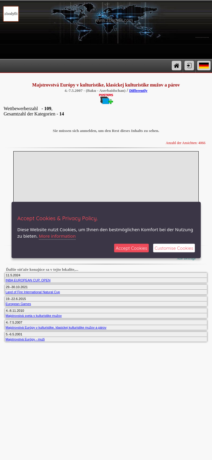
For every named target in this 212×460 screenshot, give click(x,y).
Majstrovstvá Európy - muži (25, 339)
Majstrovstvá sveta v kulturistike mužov (34, 315)
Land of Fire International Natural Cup (33, 292)
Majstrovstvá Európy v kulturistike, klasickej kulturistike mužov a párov (56, 327)
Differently (138, 90)
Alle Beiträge (186, 258)
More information (57, 236)
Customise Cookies (174, 248)
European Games (18, 304)
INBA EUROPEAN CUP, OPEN (28, 280)
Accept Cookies (131, 248)
